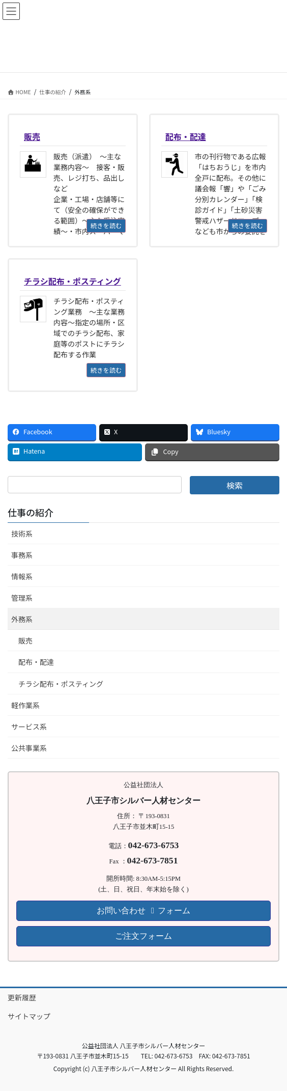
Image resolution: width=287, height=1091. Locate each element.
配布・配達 (36, 662)
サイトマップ (29, 1016)
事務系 (22, 555)
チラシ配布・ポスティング (60, 684)
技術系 (22, 533)
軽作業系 (25, 705)
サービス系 (29, 726)
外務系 (22, 619)
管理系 (22, 598)
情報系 (22, 576)
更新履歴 (22, 997)
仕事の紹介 (30, 512)
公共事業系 (29, 748)
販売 (25, 640)
